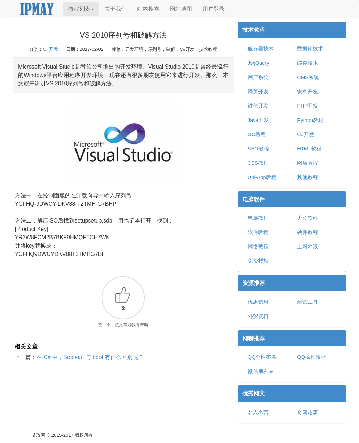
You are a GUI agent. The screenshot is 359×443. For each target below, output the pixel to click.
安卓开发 (307, 91)
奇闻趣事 (307, 412)
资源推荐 (253, 283)
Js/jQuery (258, 63)
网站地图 (181, 9)
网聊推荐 (253, 338)
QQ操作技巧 (311, 357)
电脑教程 (258, 218)
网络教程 (258, 246)
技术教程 (253, 30)
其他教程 (307, 177)
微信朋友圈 (261, 371)
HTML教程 (309, 148)
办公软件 (307, 218)
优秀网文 (253, 393)
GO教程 (257, 134)
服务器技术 (261, 49)
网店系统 (258, 77)
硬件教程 (307, 232)
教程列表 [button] (81, 9)
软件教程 (258, 232)
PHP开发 (307, 106)
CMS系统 (308, 77)
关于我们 (115, 9)
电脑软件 (253, 199)
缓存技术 (307, 63)
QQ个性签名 (262, 357)
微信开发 (258, 106)
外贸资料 (258, 316)
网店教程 (307, 163)
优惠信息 (258, 302)
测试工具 (307, 302)
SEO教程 (258, 148)
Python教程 (310, 120)
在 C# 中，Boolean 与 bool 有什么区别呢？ (90, 357)
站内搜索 (148, 9)
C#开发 (50, 49)
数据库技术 (310, 49)
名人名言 (258, 412)
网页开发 (258, 91)
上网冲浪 (307, 246)
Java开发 (258, 120)
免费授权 (258, 261)
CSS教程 (258, 163)
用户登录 (213, 9)
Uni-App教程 (262, 177)
